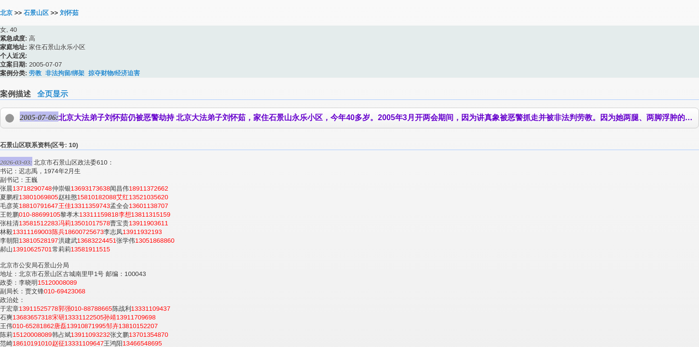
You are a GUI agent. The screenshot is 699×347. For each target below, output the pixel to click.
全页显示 (52, 94)
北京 (6, 12)
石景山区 (36, 12)
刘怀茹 (69, 12)
